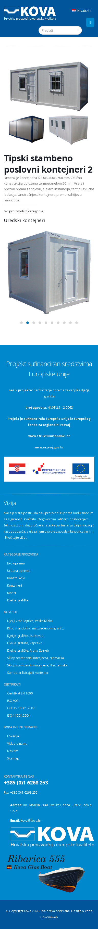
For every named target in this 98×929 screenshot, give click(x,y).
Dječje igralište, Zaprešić (24, 643)
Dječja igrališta (17, 600)
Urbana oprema (18, 571)
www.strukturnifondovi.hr (49, 436)
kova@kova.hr (31, 820)
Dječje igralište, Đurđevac (25, 636)
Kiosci (11, 593)
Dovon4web (49, 917)
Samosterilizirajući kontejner (27, 672)
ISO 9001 (13, 701)
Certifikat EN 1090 (20, 693)
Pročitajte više (16, 537)
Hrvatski (81, 10)
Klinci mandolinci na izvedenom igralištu (36, 628)
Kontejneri (14, 585)
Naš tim (12, 751)
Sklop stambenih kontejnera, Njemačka (35, 658)
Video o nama (17, 743)
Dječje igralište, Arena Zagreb (28, 650)
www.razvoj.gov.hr (49, 447)
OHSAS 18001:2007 (21, 708)
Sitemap (13, 758)
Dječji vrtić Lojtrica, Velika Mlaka (30, 621)
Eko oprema (16, 563)
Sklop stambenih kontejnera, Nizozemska (37, 665)
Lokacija (13, 736)
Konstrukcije (16, 578)
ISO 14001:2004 (18, 715)
